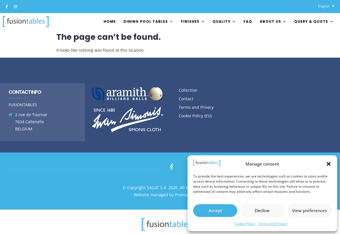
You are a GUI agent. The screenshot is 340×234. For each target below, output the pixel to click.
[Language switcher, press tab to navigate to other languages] (326, 6)
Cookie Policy (244, 223)
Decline (262, 210)
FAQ (248, 21)
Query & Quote (313, 21)
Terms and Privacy (272, 223)
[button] (328, 164)
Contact (186, 98)
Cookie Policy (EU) (195, 115)
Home (110, 21)
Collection (188, 90)
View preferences (309, 210)
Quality (224, 21)
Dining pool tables (148, 21)
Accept (215, 210)
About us (273, 21)
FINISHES (193, 21)
